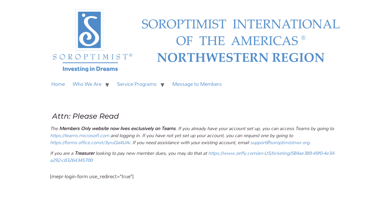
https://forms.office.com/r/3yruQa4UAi (90, 142)
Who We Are (87, 84)
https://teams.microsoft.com (79, 135)
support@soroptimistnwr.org (279, 142)
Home (58, 84)
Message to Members (197, 84)
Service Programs (137, 84)
